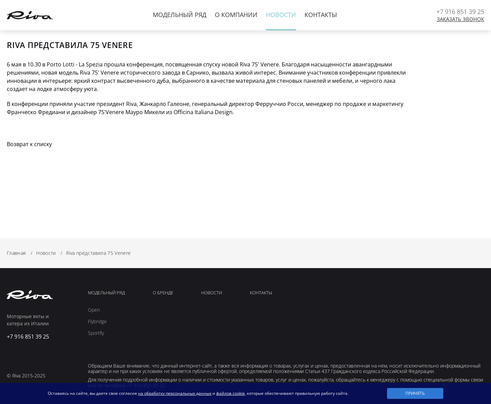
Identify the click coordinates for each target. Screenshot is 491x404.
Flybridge (97, 321)
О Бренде (163, 293)
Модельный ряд (179, 15)
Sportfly (96, 333)
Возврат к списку (29, 144)
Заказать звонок (460, 19)
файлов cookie (230, 393)
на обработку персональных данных (174, 393)
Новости (281, 15)
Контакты (320, 15)
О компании (236, 15)
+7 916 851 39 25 (460, 12)
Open (94, 310)
